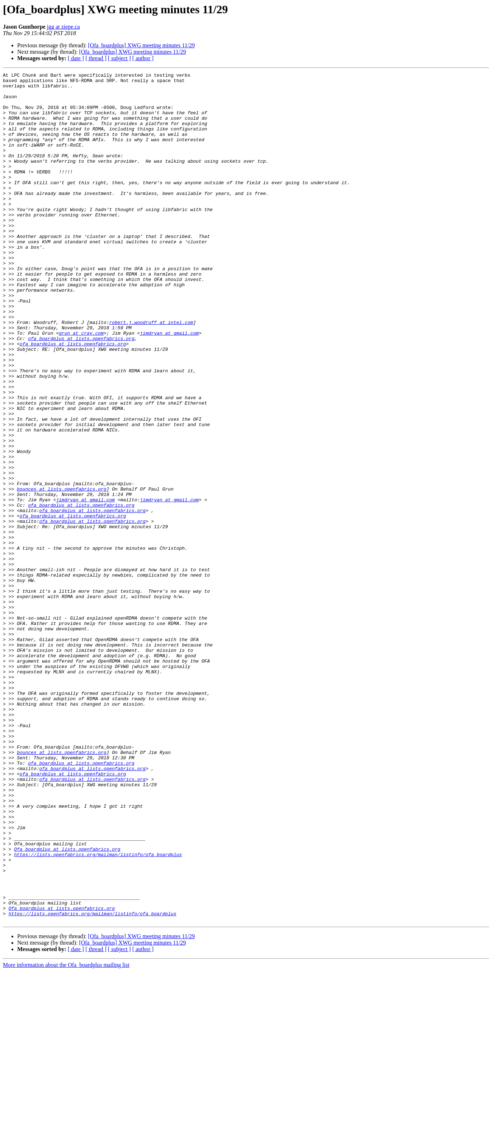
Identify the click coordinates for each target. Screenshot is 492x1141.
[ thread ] (96, 58)
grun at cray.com (81, 385)
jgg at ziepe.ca (63, 27)
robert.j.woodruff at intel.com (151, 372)
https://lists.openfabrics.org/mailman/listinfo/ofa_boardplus (98, 1011)
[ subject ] (119, 58)
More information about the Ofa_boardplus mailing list (66, 1135)
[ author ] (143, 58)
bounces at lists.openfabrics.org (62, 572)
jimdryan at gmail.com (169, 385)
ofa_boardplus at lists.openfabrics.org (81, 392)
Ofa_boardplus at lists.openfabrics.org (67, 1005)
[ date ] (76, 58)
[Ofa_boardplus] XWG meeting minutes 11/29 (141, 45)
